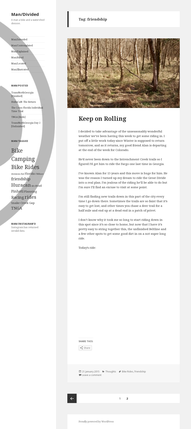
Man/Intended (19, 39)
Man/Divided (25, 14)
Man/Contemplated (22, 45)
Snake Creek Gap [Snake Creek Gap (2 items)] (23, 203)
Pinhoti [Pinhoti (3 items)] (17, 191)
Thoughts (110, 371)
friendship (140, 371)
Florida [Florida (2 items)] (30, 173)
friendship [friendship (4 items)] (20, 178)
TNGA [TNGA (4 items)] (16, 208)
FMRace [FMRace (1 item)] (39, 174)
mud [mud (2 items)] (38, 185)
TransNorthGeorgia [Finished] (22, 94)
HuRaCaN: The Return (23, 102)
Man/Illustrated (19, 69)
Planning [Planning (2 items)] (30, 191)
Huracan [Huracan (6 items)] (21, 185)
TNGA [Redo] (18, 117)
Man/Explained (19, 51)
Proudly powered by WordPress (96, 421)
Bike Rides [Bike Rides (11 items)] (25, 167)
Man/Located (18, 63)
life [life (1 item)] (33, 186)
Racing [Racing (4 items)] (17, 197)
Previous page (72, 398)
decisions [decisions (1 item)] (15, 174)
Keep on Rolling (102, 118)
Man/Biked (17, 57)
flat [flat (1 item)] (22, 174)
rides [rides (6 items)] (30, 197)
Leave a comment (91, 375)
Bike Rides (127, 371)
